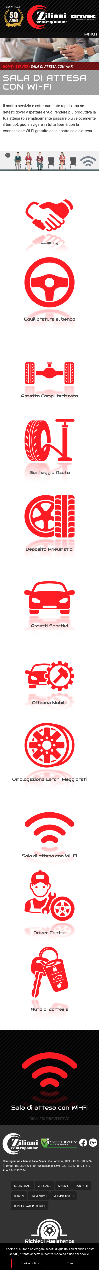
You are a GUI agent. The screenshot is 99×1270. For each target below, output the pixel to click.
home (7, 66)
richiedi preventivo (49, 1119)
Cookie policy (29, 1263)
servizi (21, 66)
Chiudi (71, 1263)
